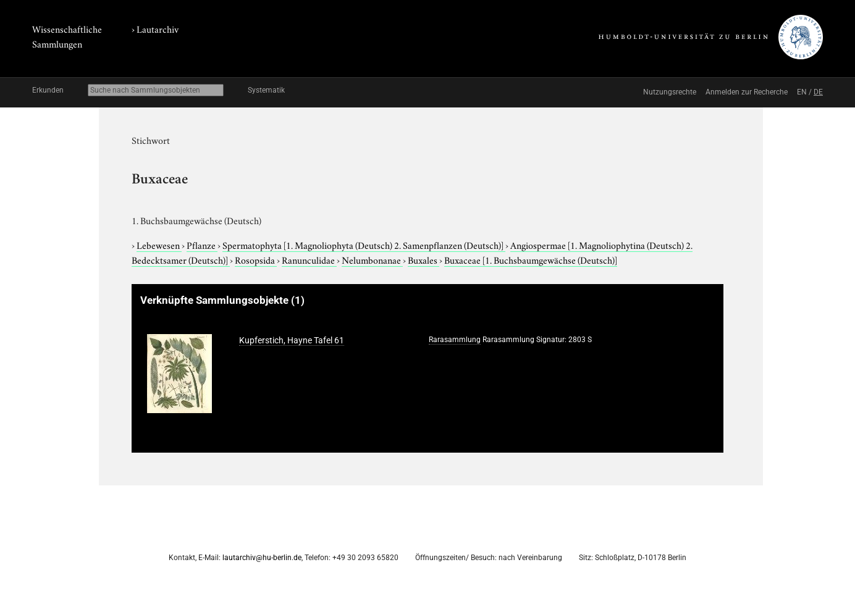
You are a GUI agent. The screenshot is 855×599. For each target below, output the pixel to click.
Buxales (423, 259)
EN (802, 92)
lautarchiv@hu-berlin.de (261, 557)
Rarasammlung (455, 339)
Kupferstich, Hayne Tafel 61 (291, 340)
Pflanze (202, 244)
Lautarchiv (158, 28)
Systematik (266, 90)
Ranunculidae (309, 259)
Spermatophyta (363, 244)
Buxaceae (530, 259)
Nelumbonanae (372, 259)
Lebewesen (159, 244)
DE (818, 92)
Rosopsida (256, 259)
